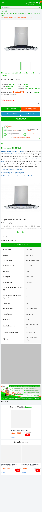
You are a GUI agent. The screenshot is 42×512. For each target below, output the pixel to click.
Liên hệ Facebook (11, 113)
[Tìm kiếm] (39, 7)
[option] (21, 40)
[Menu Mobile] (3, 3)
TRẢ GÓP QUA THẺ (30, 109)
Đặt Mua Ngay (11, 109)
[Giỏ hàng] (39, 3)
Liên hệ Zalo (30, 113)
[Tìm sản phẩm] (19, 7)
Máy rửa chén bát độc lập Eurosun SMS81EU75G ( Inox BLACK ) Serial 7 (19, 429)
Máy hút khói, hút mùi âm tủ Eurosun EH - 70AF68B (9, 465)
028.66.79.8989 (31, 2)
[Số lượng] (21, 104)
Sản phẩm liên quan (21, 442)
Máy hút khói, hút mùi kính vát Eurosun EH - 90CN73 (30, 465)
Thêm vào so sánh (7, 100)
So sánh (13, 437)
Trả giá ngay (21, 119)
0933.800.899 (31, 4)
